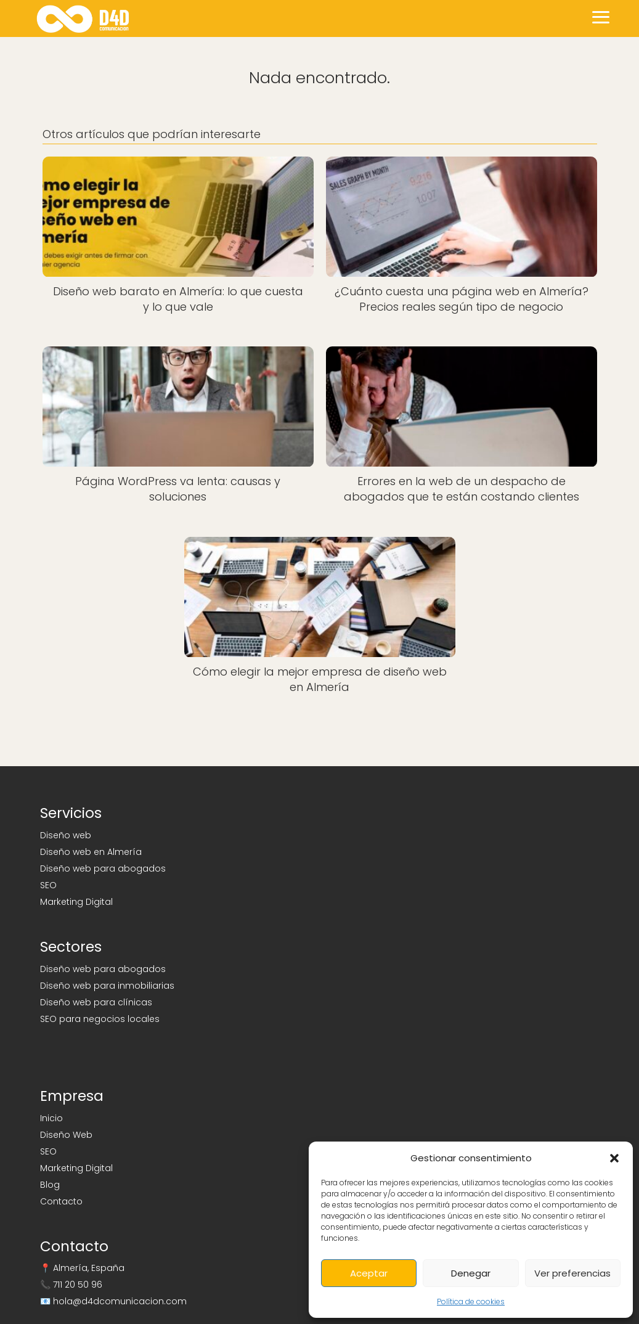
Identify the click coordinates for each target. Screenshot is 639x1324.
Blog (50, 1185)
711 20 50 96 (77, 1284)
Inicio (51, 1118)
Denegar (470, 1273)
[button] (614, 1158)
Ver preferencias (572, 1273)
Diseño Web (66, 1135)
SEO (48, 885)
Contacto (61, 1201)
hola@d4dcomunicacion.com (120, 1301)
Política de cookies (471, 1301)
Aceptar (369, 1273)
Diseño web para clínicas (96, 1002)
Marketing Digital (76, 902)
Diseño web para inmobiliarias (107, 985)
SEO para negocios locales (100, 1019)
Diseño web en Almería (91, 852)
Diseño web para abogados (103, 868)
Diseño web (65, 835)
